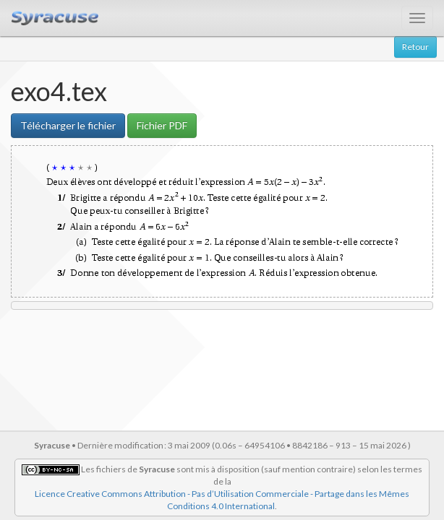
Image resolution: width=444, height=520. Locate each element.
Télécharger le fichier (68, 125)
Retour (415, 46)
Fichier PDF (162, 125)
